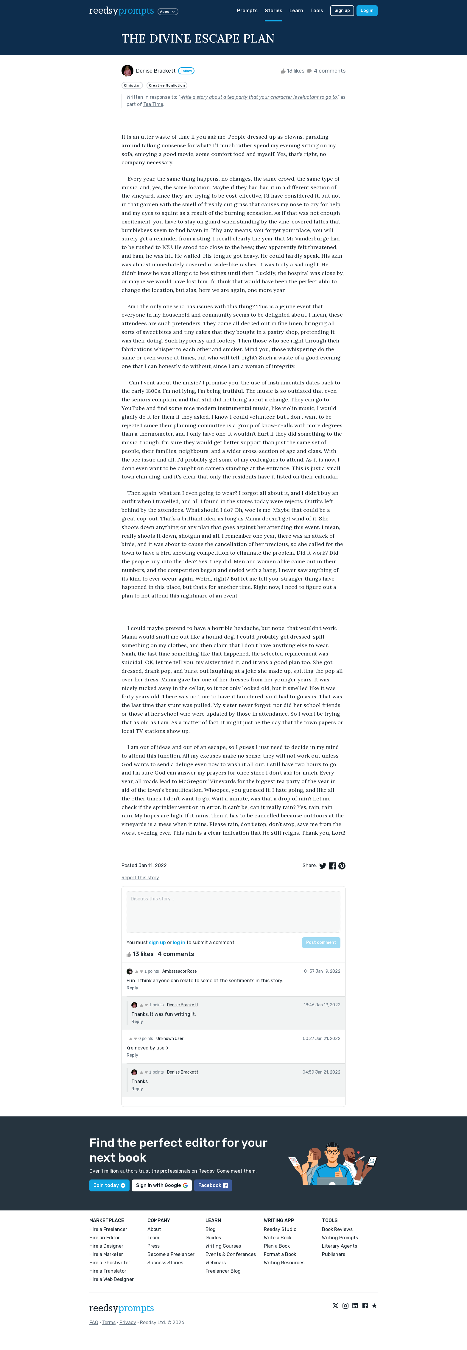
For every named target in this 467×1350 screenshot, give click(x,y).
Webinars (216, 1262)
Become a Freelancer (170, 1254)
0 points (141, 1038)
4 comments (325, 71)
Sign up (342, 10)
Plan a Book (277, 1246)
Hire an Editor (104, 1238)
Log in (367, 10)
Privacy (127, 1322)
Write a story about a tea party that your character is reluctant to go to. (258, 97)
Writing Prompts (340, 1238)
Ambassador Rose (179, 971)
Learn (296, 10)
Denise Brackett (182, 1005)
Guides (213, 1238)
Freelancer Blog (223, 1271)
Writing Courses (223, 1246)
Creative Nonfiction (167, 85)
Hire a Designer (106, 1246)
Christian (132, 85)
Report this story (140, 877)
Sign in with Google (162, 1185)
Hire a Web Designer (111, 1279)
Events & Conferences (231, 1254)
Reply (132, 988)
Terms (109, 1322)
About (154, 1229)
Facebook (213, 1185)
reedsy (121, 1308)
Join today (109, 1185)
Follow (186, 71)
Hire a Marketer (106, 1254)
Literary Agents (339, 1246)
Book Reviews (337, 1229)
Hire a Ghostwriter (109, 1262)
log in (179, 942)
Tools (316, 10)
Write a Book (278, 1238)
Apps (168, 12)
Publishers (333, 1254)
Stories (273, 10)
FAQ (93, 1322)
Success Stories (165, 1262)
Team (153, 1238)
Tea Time (153, 104)
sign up (157, 942)
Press (153, 1246)
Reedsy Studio (280, 1229)
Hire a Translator (107, 1271)
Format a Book (280, 1254)
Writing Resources (284, 1262)
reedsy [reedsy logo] (121, 10)
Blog (211, 1229)
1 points (147, 971)
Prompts (247, 10)
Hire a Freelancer (108, 1229)
